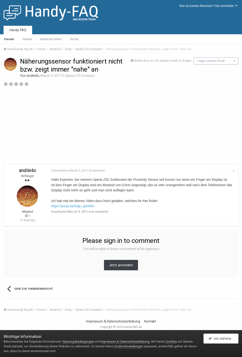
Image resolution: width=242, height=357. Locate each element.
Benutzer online (50, 39)
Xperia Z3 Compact (79, 75)
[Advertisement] (121, 127)
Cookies (171, 341)
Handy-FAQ (17, 30)
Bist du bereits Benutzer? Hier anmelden (208, 6)
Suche (74, 39)
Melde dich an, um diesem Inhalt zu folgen (162, 60)
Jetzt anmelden (121, 265)
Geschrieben (69, 170)
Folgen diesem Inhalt (211, 61)
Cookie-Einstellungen (128, 346)
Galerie (27, 39)
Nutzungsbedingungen (78, 341)
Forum (9, 39)
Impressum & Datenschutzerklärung (113, 321)
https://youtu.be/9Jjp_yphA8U (72, 206)
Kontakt (150, 321)
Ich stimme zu (222, 339)
